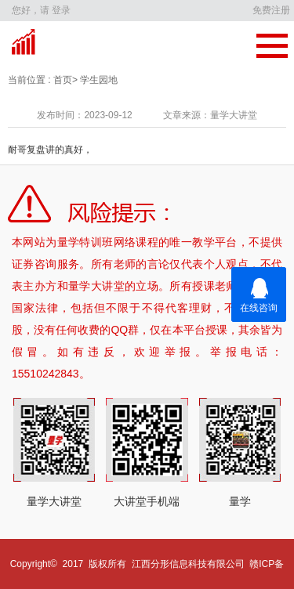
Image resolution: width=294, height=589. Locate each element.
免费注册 (271, 10)
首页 (61, 79)
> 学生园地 (95, 79)
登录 (61, 10)
